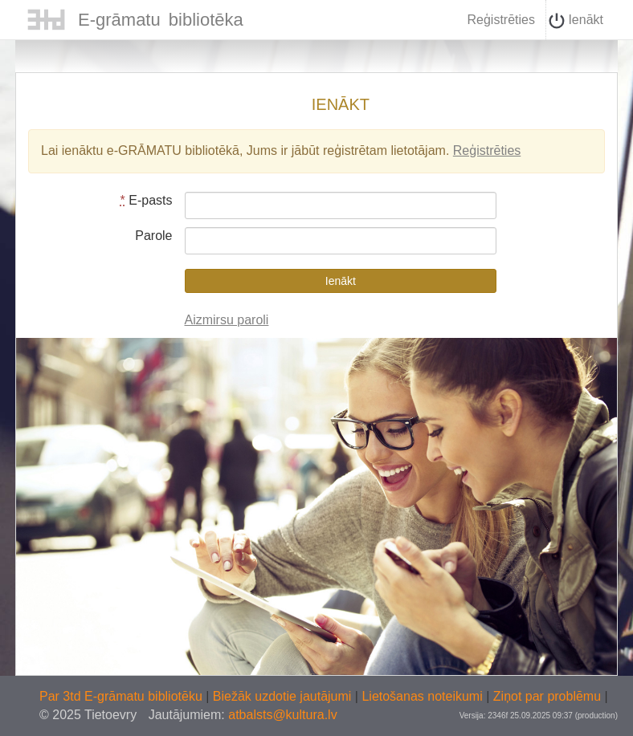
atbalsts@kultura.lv (282, 715)
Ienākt (576, 21)
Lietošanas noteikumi (423, 696)
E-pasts (146, 200)
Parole (153, 235)
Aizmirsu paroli (227, 320)
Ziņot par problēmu (547, 696)
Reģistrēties (500, 19)
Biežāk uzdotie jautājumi (284, 696)
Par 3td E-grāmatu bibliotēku (122, 696)
